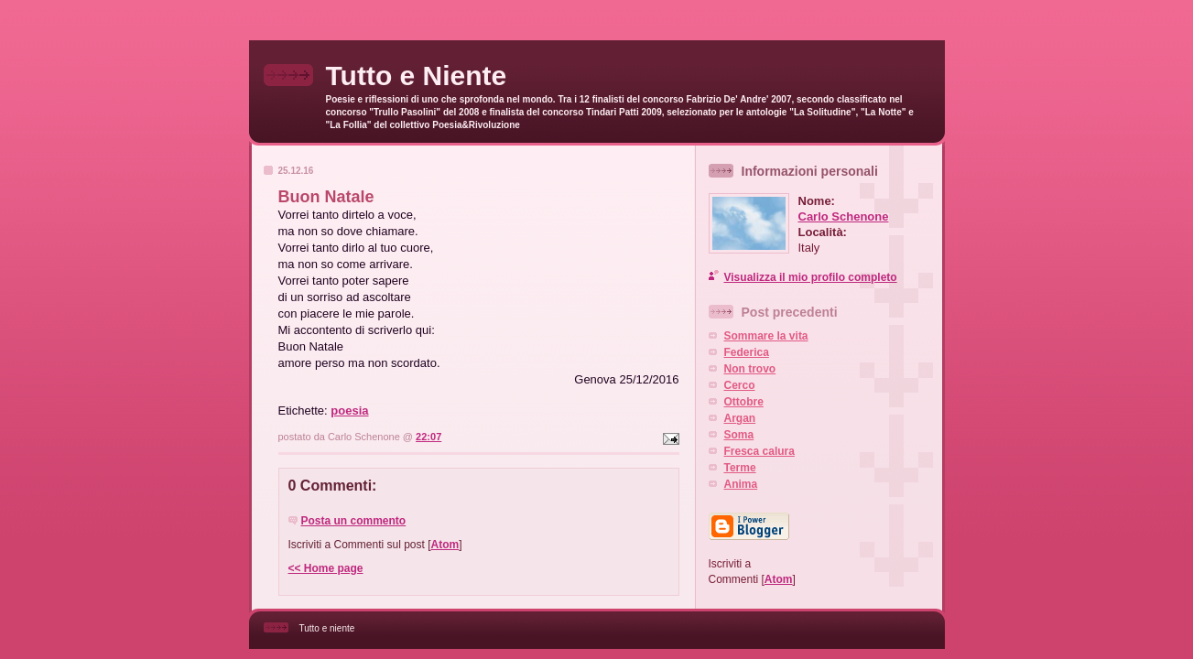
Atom (445, 544)
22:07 (428, 436)
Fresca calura (759, 451)
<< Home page (325, 568)
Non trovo (750, 368)
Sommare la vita (766, 336)
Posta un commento (354, 520)
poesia (349, 410)
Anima (741, 484)
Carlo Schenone (843, 216)
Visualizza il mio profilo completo (810, 277)
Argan (740, 418)
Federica (746, 352)
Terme (740, 467)
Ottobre (744, 401)
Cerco (739, 385)
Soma (739, 434)
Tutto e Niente (416, 75)
